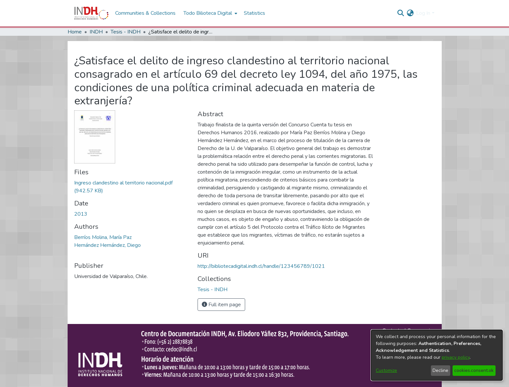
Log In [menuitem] (423, 13)
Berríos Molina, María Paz (103, 237)
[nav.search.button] (400, 13)
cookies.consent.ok (474, 370)
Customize (386, 370)
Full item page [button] (221, 304)
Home (75, 31)
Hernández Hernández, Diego (107, 245)
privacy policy (456, 357)
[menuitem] (410, 13)
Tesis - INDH (125, 31)
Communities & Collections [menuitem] (145, 13)
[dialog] (436, 355)
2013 (80, 214)
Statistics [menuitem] (254, 13)
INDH (96, 31)
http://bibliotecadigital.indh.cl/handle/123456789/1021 (261, 266)
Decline (440, 370)
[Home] (91, 13)
